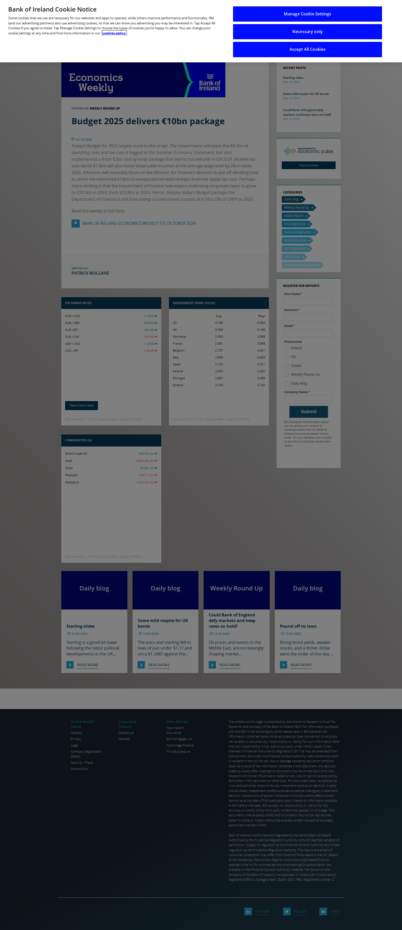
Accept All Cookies (307, 49)
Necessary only (307, 31)
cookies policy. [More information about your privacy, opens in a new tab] (114, 33)
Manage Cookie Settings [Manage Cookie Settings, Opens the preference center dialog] (307, 14)
